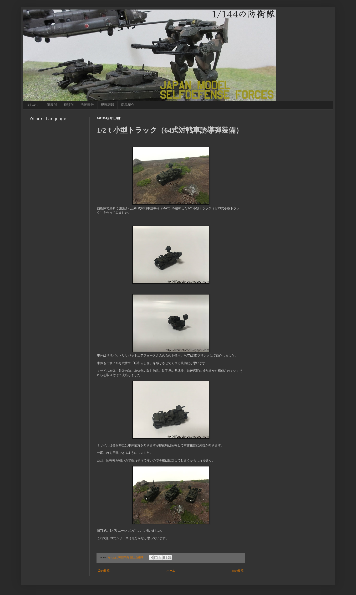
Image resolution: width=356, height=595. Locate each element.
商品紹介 (127, 105)
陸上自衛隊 (136, 557)
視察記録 (107, 105)
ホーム (171, 570)
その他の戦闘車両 (118, 557)
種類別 (69, 105)
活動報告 (87, 105)
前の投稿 (238, 570)
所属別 (52, 105)
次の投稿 (104, 570)
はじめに (33, 105)
